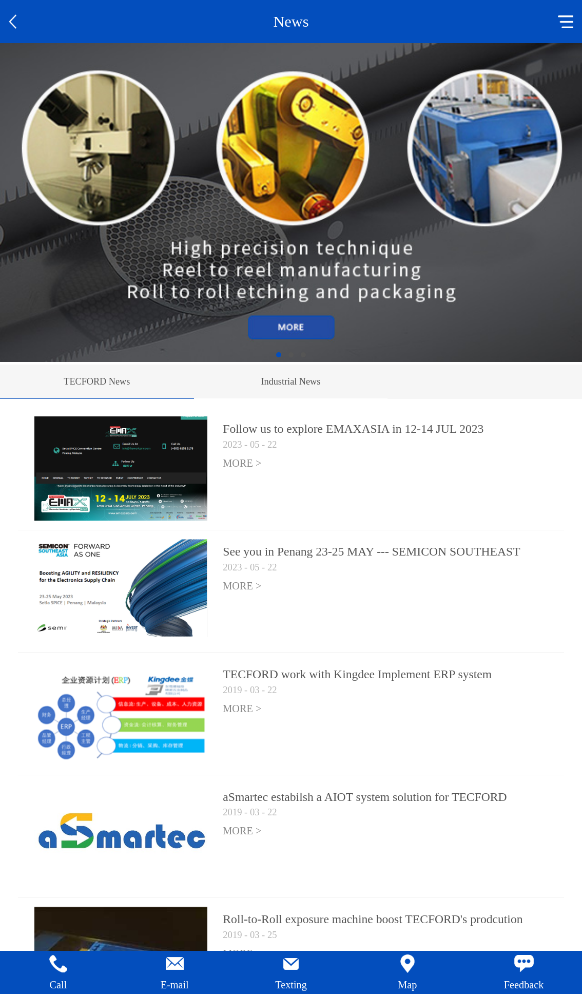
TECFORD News (97, 381)
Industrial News (290, 381)
